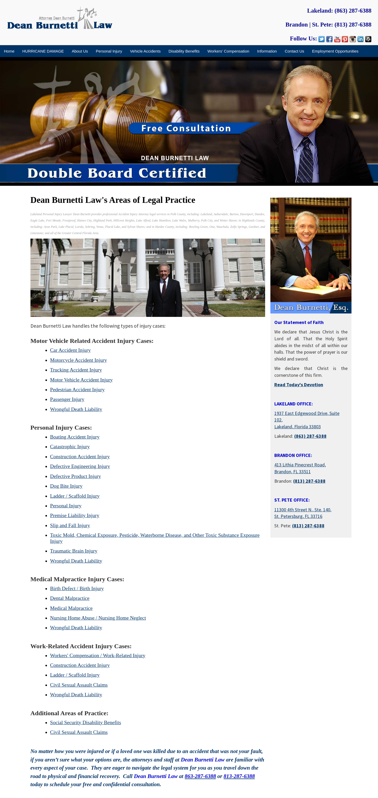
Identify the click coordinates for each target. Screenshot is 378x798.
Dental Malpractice (70, 598)
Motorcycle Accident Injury (78, 360)
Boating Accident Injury (74, 437)
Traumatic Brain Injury (73, 551)
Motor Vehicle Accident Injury (81, 380)
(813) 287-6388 (352, 24)
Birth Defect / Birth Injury (77, 588)
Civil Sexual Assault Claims (79, 685)
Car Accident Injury (70, 350)
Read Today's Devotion (298, 385)
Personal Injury (66, 505)
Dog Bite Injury (66, 486)
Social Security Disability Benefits (85, 722)
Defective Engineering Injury (80, 466)
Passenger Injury (67, 399)
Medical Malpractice (71, 608)
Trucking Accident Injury (76, 370)
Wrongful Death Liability (76, 409)
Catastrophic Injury (70, 446)
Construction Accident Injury (80, 456)
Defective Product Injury (75, 476)
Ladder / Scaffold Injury (75, 496)
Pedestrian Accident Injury (77, 389)
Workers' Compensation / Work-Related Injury (97, 655)
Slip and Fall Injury (70, 525)
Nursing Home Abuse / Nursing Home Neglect (98, 618)
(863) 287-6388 (352, 10)
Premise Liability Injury (74, 515)
